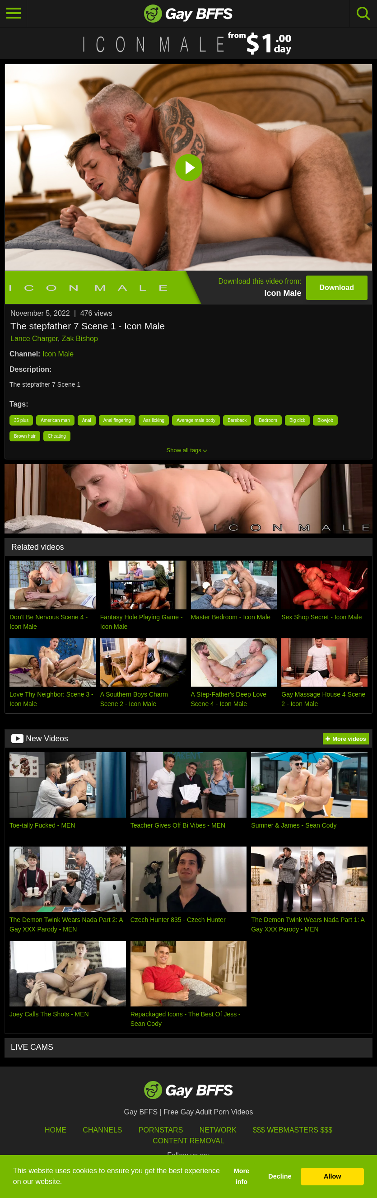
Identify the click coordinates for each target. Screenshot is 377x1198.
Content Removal (188, 1141)
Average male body (196, 420)
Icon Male (58, 354)
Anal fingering (117, 420)
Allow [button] (332, 1176)
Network (218, 1130)
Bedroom (268, 420)
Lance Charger (34, 338)
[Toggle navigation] (13, 13)
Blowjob (325, 420)
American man (55, 420)
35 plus (21, 420)
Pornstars (161, 1130)
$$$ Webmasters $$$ (292, 1130)
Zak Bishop (80, 338)
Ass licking (153, 420)
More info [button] (241, 1176)
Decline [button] (279, 1176)
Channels (102, 1130)
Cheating (57, 436)
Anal (86, 420)
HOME (55, 1130)
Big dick (297, 420)
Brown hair (25, 436)
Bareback (237, 420)
